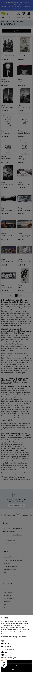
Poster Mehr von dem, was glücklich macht (8, 158)
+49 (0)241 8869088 (9, 541)
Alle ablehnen (16, 670)
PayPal (6, 652)
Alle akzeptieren (16, 662)
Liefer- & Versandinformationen (12, 560)
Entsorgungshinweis (9, 598)
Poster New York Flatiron (7, 106)
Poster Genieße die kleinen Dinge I (25, 132)
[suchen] (29, 17)
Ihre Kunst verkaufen (9, 576)
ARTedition (6, 605)
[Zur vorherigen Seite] (2, 296)
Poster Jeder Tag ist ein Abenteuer (25, 158)
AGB (4, 589)
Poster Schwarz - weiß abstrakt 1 (25, 209)
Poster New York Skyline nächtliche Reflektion (8, 260)
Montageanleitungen (9, 569)
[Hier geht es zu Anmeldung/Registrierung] (18, 13)
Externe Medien (9, 649)
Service (5, 551)
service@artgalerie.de (10, 531)
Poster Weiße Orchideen (7, 286)
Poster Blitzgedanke (5, 81)
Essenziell (7, 641)
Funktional (7, 655)
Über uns (6, 608)
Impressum (6, 601)
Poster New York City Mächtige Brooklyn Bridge (8, 183)
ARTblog (5, 573)
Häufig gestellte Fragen (10, 566)
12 (24, 295)
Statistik (7, 644)
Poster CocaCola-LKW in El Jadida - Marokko (8, 55)
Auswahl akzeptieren (16, 666)
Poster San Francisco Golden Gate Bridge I (25, 106)
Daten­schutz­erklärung (9, 637)
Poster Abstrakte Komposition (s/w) (25, 183)
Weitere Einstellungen (8, 658)
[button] (16, 31)
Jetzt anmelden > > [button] (16, 505)
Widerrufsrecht (7, 592)
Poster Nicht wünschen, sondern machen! (8, 132)
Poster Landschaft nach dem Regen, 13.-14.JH (25, 55)
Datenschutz (7, 595)
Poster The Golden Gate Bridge (8, 235)
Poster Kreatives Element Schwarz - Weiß (8, 209)
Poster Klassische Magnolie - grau (25, 260)
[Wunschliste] (23, 13)
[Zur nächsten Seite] (31, 296)
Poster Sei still (20, 81)
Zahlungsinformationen (10, 557)
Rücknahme (6, 563)
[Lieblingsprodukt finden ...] (17, 17)
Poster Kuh (20, 286)
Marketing (7, 646)
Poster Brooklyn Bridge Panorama (25, 235)
